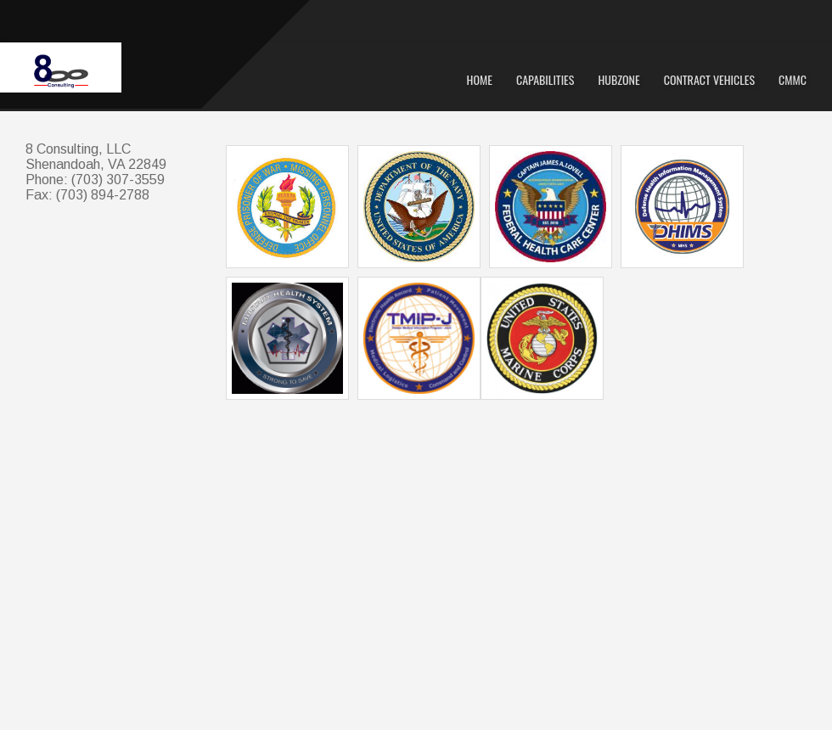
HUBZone (618, 79)
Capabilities (545, 79)
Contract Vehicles (709, 79)
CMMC (793, 79)
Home (479, 79)
